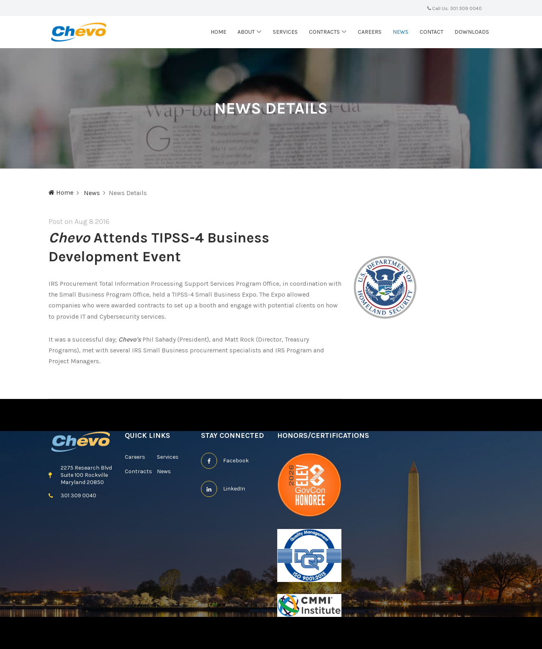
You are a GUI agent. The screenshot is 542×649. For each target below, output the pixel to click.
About (246, 31)
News (400, 31)
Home (218, 31)
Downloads (472, 31)
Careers (370, 31)
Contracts (324, 31)
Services (285, 31)
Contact (431, 31)
